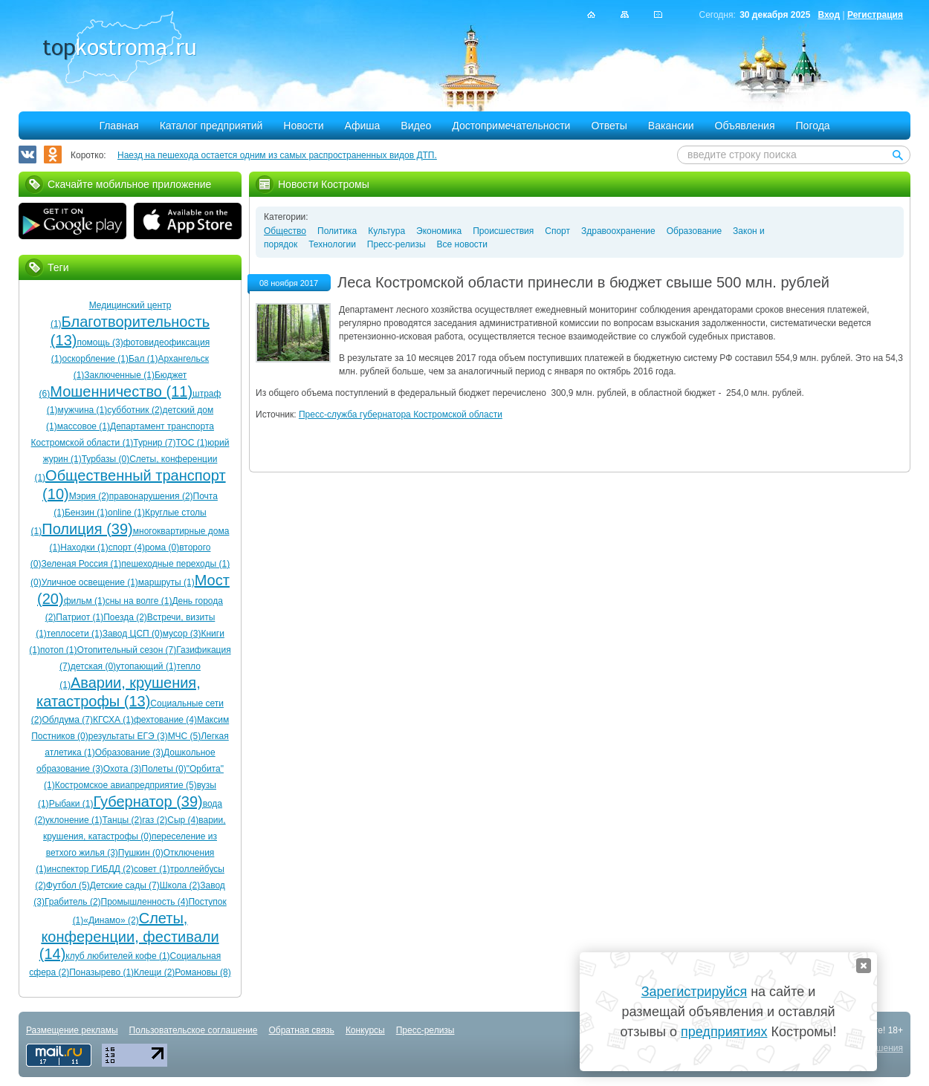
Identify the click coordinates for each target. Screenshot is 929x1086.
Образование (694, 231)
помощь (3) (100, 342)
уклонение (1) (74, 820)
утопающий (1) (146, 666)
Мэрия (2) (89, 496)
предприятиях (724, 1031)
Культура (386, 231)
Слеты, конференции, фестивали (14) (129, 936)
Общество (285, 231)
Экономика (439, 231)
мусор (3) (182, 633)
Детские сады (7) (125, 885)
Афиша (363, 125)
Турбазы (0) (105, 459)
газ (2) (154, 820)
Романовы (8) (202, 972)
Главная (118, 125)
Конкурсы (365, 1030)
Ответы (609, 125)
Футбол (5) (68, 885)
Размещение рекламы (72, 1030)
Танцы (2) (123, 820)
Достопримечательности (511, 125)
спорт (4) (127, 547)
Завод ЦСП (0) (133, 633)
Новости (303, 125)
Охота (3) (122, 769)
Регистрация (875, 15)
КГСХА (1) (113, 720)
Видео (416, 125)
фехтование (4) (165, 720)
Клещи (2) (154, 972)
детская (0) (93, 666)
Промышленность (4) (145, 902)
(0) (36, 582)
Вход (829, 15)
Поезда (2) (125, 617)
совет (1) (152, 869)
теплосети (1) (75, 633)
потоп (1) (58, 650)
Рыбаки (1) (71, 804)
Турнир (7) (154, 443)
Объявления (745, 125)
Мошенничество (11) (121, 391)
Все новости (462, 244)
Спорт (557, 231)
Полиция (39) (87, 529)
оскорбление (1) (95, 359)
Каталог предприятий (211, 125)
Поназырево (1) (101, 972)
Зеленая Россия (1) (82, 564)
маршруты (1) (166, 582)
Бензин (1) (86, 512)
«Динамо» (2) (110, 920)
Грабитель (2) (73, 902)
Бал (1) (143, 359)
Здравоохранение (618, 231)
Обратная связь (301, 1030)
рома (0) (162, 547)
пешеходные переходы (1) (175, 564)
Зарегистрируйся (694, 991)
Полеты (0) (163, 769)
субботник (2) (134, 410)
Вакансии (671, 125)
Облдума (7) (67, 720)
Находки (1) (84, 547)
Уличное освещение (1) (90, 582)
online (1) (126, 512)
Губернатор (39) (147, 801)
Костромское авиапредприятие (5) (126, 785)
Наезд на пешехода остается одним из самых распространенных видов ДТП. (277, 155)
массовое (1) (83, 426)
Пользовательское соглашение (193, 1030)
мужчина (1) (83, 410)
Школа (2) (180, 885)
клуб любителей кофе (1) (117, 956)
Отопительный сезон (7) (126, 650)
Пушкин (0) (141, 853)
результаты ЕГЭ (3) (128, 736)
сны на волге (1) (139, 601)
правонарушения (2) (151, 496)
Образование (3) (129, 752)
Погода (813, 125)
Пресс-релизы (396, 244)
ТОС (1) (192, 443)
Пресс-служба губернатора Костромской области (400, 414)
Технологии (332, 244)
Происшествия (503, 231)
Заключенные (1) (119, 375)
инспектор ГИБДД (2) (90, 869)
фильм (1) (85, 601)
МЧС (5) (184, 736)
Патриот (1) (79, 617)
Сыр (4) (182, 820)
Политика (337, 231)
